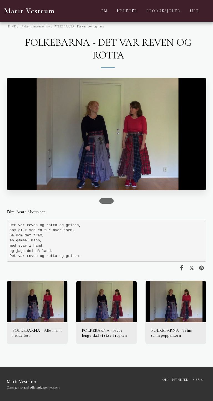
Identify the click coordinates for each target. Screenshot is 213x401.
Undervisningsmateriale (35, 26)
